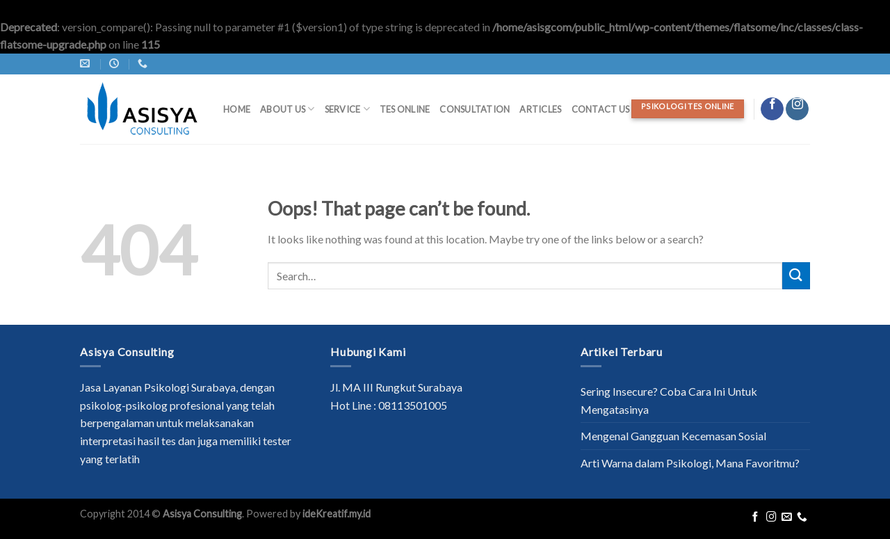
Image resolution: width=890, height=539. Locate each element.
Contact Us (601, 109)
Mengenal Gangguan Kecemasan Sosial (673, 435)
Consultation (474, 109)
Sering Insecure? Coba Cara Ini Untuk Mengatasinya (669, 400)
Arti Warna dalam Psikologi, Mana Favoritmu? (690, 462)
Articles (540, 109)
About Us (287, 108)
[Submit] (796, 275)
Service (347, 108)
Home (236, 109)
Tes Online (405, 109)
